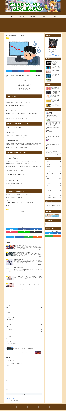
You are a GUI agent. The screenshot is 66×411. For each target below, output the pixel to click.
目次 (22, 80)
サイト (7, 390)
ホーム (19, 407)
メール (7, 386)
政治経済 (24, 309)
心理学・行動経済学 (24, 321)
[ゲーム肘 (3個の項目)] (54, 205)
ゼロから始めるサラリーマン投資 (51, 217)
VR (24, 328)
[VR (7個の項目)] (59, 204)
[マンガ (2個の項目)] (55, 207)
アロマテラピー (24, 330)
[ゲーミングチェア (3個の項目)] (49, 207)
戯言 (24, 340)
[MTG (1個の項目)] (59, 207)
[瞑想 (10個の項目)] (54, 204)
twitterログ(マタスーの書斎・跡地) (53, 55)
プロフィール (53, 52)
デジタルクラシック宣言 (24, 345)
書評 (24, 323)
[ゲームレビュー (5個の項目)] (49, 205)
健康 (24, 333)
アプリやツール (24, 337)
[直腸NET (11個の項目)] (48, 204)
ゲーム (24, 335)
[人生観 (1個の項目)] (53, 208)
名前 (6, 381)
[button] (60, 224)
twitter (53, 54)
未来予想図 (24, 342)
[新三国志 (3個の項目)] (58, 205)
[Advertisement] (33, 25)
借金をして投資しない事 (22, 87)
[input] (53, 224)
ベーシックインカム (24, 318)
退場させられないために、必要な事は (23, 85)
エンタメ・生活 (24, 325)
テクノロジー (24, 316)
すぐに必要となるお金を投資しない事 (24, 88)
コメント (7, 366)
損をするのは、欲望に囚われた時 (22, 90)
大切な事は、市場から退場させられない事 (24, 84)
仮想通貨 (24, 313)
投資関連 (24, 311)
